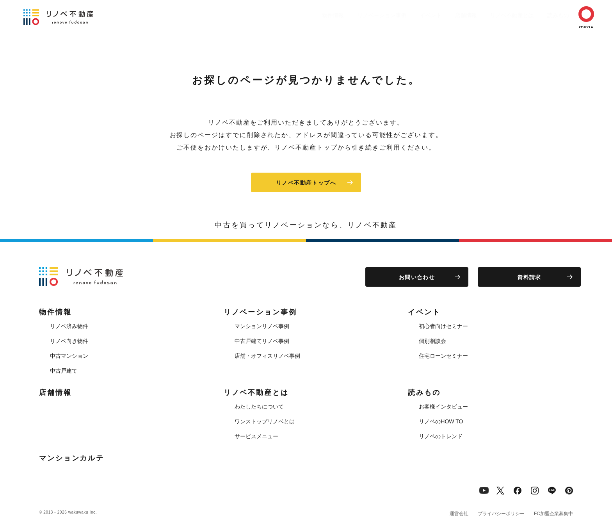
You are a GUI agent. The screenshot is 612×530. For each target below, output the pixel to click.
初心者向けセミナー (443, 326)
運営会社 (459, 513)
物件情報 (302, 15)
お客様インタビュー (443, 406)
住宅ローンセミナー (443, 356)
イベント (407, 15)
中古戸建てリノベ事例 (262, 341)
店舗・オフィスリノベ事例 (267, 356)
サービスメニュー (256, 436)
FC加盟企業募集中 (553, 513)
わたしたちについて (259, 406)
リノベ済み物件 (69, 326)
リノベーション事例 (354, 15)
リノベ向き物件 (69, 341)
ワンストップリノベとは (265, 421)
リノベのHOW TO (441, 421)
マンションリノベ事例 (262, 326)
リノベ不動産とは (496, 15)
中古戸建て (63, 370)
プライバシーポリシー (501, 513)
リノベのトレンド (441, 436)
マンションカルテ (71, 458)
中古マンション (69, 356)
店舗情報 (446, 15)
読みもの (546, 15)
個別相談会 (432, 341)
